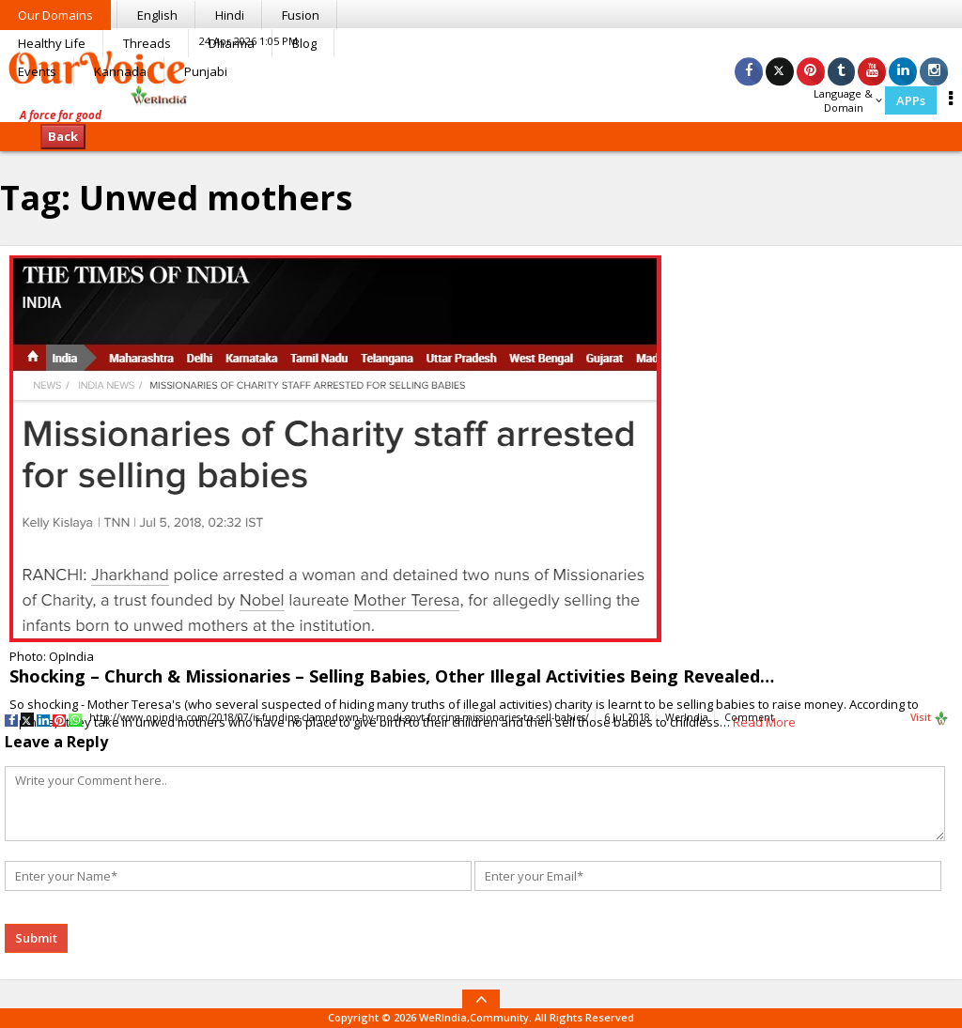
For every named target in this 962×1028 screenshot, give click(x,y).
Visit (929, 718)
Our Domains (55, 15)
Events (37, 71)
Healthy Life (51, 43)
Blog (304, 43)
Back (63, 136)
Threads (147, 43)
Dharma (232, 43)
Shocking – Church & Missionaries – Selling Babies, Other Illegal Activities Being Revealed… (391, 676)
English (157, 15)
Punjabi (205, 71)
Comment (749, 717)
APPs (910, 100)
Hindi (229, 15)
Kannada (120, 71)
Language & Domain (848, 100)
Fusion (300, 15)
